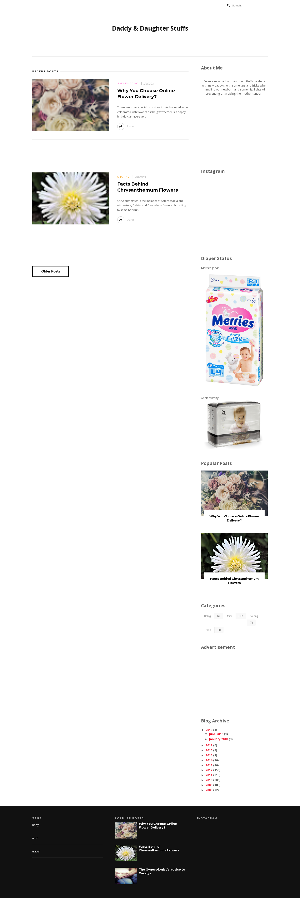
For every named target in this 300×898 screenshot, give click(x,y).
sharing (123, 176)
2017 (209, 745)
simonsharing (127, 83)
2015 (209, 755)
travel (207, 630)
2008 (209, 790)
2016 (209, 750)
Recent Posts (45, 71)
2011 (209, 775)
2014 (209, 760)
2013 (209, 765)
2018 (209, 730)
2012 (209, 770)
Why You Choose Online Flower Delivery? (234, 518)
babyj (207, 616)
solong (254, 616)
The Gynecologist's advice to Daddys (162, 871)
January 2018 (218, 739)
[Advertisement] (110, 157)
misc (229, 616)
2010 (209, 780)
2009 (209, 785)
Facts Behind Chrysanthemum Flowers (234, 581)
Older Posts (50, 271)
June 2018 (216, 734)
